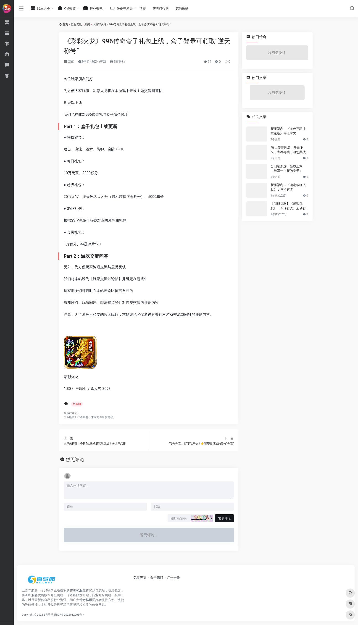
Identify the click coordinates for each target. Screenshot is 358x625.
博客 (143, 8)
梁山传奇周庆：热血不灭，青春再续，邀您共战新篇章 (288, 150)
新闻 (87, 24)
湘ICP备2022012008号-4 (69, 614)
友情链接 (182, 8)
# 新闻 (77, 404)
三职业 (81, 388)
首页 (65, 24)
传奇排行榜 (161, 8)
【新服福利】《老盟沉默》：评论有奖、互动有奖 (288, 206)
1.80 (67, 388)
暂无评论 (75, 459)
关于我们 (156, 577)
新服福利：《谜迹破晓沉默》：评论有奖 (288, 187)
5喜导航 (117, 61)
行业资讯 (76, 24)
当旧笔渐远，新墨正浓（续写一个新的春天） (287, 168)
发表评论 (224, 518)
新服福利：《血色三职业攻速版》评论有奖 (288, 131)
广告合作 (173, 577)
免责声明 (139, 577)
